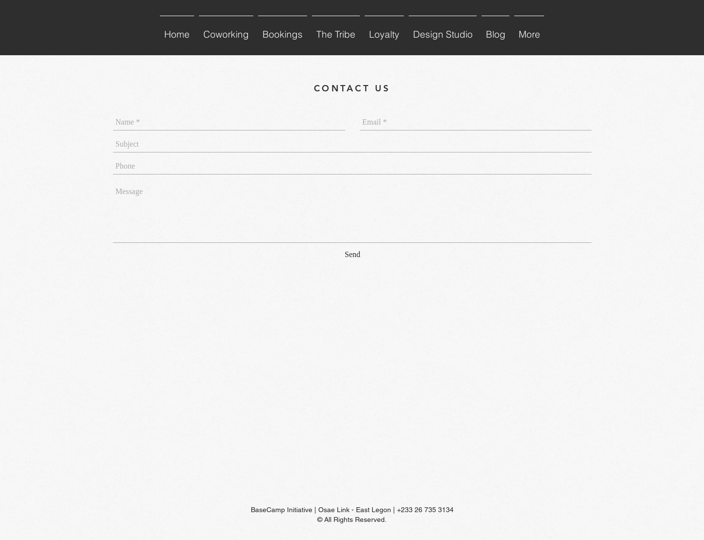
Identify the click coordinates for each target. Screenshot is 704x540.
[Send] (352, 254)
